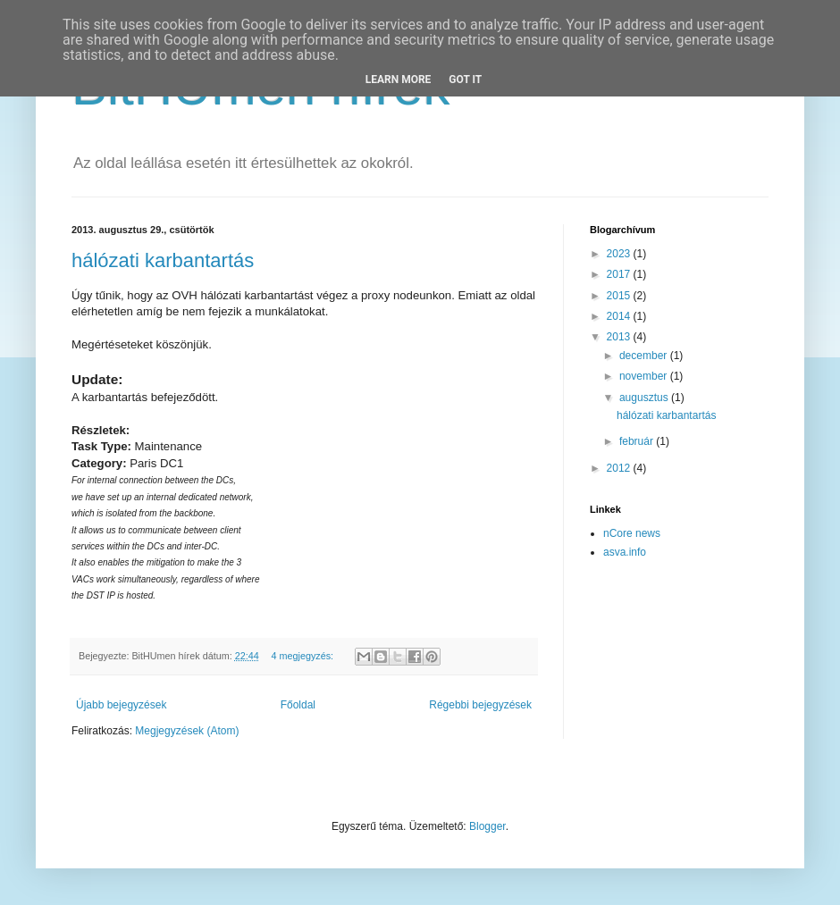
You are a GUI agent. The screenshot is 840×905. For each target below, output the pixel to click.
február (637, 441)
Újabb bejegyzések (121, 705)
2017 (620, 274)
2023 (620, 253)
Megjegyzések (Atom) (187, 731)
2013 (620, 337)
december (644, 355)
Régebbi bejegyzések (480, 705)
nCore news (631, 533)
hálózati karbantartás (162, 260)
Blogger (487, 826)
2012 (620, 468)
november (644, 376)
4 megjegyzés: (303, 655)
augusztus (645, 397)
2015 (620, 295)
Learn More (398, 79)
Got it (465, 79)
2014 (620, 316)
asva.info (624, 552)
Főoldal (298, 705)
